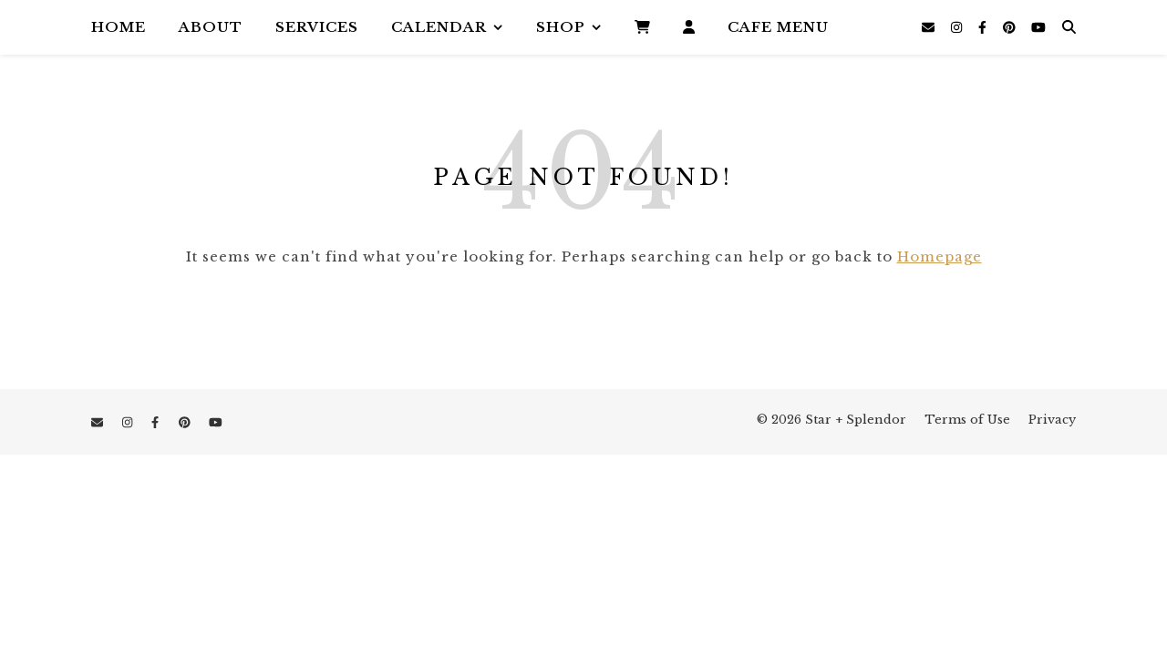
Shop (560, 27)
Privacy (1052, 419)
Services (316, 27)
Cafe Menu (778, 27)
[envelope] (930, 27)
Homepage (939, 256)
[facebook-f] (984, 27)
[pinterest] (1011, 27)
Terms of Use (967, 419)
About (211, 27)
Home (118, 27)
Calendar (439, 27)
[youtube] (1038, 27)
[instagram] (958, 27)
